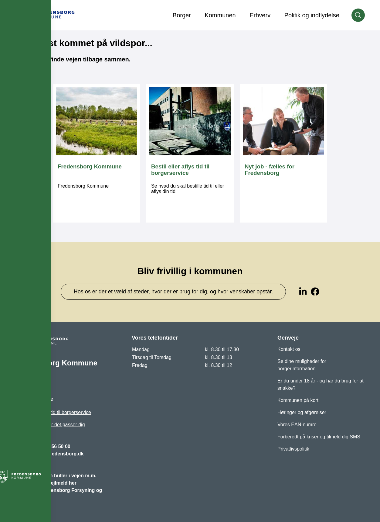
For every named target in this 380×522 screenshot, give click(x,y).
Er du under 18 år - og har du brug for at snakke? (320, 384)
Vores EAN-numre (297, 424)
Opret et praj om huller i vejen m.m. (56, 475)
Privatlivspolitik (293, 448)
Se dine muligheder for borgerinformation (301, 365)
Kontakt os (288, 349)
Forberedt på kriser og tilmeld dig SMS (318, 436)
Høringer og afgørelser (301, 412)
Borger (182, 15)
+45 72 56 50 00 (52, 446)
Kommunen (220, 15)
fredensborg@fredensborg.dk (49, 453)
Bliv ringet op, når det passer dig (50, 424)
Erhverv (259, 15)
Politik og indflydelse (311, 15)
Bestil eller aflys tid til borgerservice (53, 412)
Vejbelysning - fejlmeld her (45, 483)
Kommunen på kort (297, 400)
